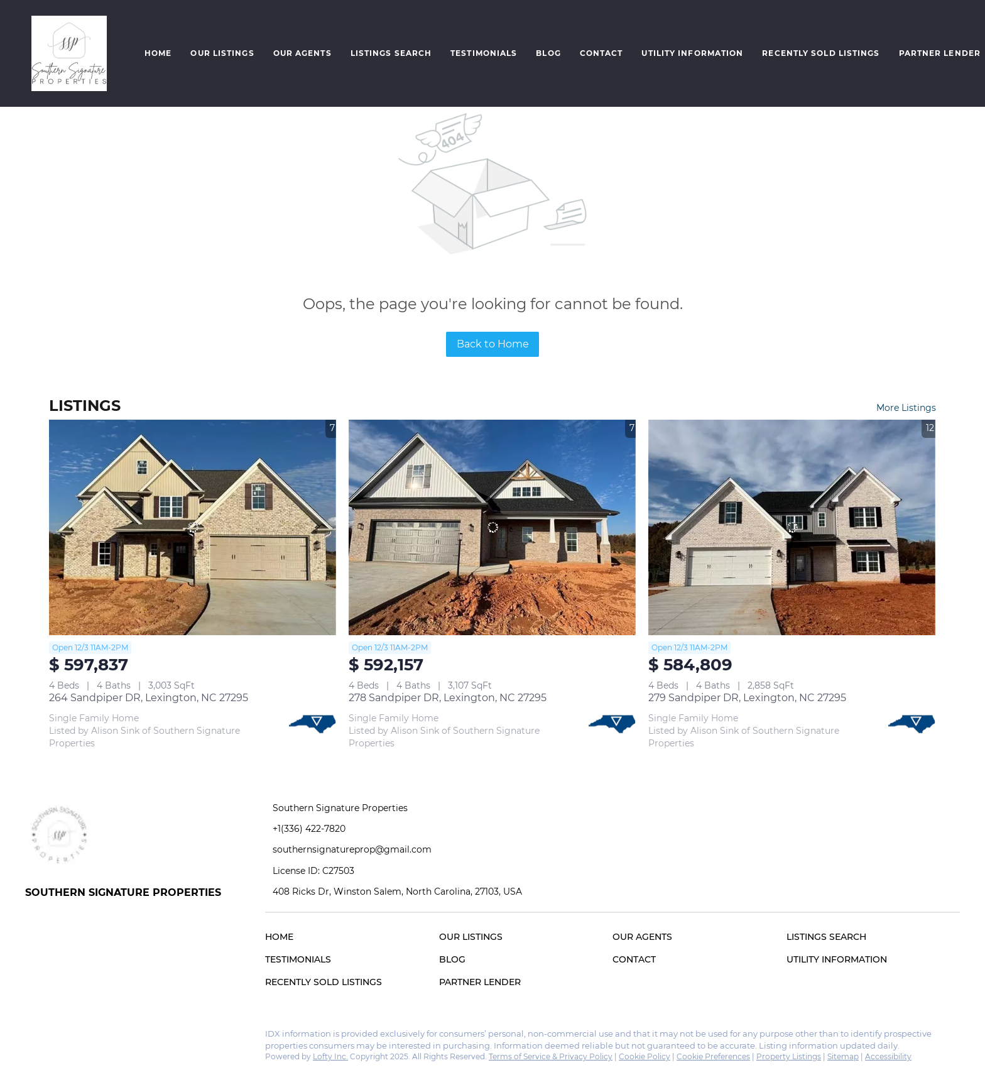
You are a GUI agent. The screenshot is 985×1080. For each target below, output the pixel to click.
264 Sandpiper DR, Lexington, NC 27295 (148, 698)
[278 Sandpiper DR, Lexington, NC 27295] (492, 527)
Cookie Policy (644, 1056)
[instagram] (59, 1037)
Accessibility (888, 1056)
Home (157, 53)
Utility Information (692, 53)
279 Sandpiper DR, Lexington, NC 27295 (747, 698)
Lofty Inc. (330, 1056)
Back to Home (493, 344)
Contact (601, 53)
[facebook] (34, 1037)
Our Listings (222, 53)
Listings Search (391, 53)
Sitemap (843, 1056)
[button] (69, 53)
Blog (548, 53)
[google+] (84, 1037)
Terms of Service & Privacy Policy (550, 1056)
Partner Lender (940, 53)
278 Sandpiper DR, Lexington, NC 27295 (448, 698)
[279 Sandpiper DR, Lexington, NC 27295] (791, 527)
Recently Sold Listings (820, 53)
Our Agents (302, 53)
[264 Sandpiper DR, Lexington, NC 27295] (192, 527)
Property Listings (788, 1056)
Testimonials (483, 53)
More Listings (906, 407)
